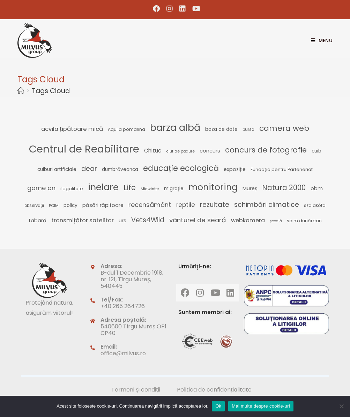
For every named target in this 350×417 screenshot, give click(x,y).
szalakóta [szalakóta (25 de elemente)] (315, 205)
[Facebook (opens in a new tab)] (156, 8)
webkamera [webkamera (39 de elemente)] (248, 220)
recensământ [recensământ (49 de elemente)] (149, 204)
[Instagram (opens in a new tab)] (169, 8)
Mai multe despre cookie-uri (261, 406)
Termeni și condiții (135, 390)
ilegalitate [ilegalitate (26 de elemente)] (71, 189)
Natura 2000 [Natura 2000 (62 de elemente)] (284, 188)
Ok (218, 406)
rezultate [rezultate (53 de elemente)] (214, 204)
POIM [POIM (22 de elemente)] (54, 205)
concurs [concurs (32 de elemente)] (210, 150)
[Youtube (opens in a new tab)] (194, 8)
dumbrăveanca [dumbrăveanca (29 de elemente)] (120, 169)
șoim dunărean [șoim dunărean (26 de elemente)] (304, 221)
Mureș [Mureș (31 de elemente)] (250, 188)
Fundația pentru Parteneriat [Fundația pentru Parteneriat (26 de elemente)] (282, 169)
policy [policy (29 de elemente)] (70, 205)
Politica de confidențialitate (214, 390)
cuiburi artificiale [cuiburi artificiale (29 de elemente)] (56, 169)
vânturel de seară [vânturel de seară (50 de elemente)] (197, 220)
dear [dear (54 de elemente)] (89, 168)
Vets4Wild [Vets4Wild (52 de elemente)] (147, 220)
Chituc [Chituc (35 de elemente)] (152, 150)
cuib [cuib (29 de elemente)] (316, 151)
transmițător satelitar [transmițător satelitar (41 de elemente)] (82, 220)
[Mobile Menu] (319, 40)
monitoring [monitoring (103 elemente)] (213, 187)
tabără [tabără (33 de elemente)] (37, 220)
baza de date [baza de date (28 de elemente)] (221, 129)
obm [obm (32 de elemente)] (317, 188)
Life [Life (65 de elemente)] (130, 188)
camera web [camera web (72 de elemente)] (284, 128)
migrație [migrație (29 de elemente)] (174, 188)
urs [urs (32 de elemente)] (122, 220)
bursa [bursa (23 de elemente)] (248, 129)
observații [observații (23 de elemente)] (34, 205)
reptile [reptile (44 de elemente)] (185, 205)
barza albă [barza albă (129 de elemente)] (175, 127)
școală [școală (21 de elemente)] (276, 221)
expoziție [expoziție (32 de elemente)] (235, 169)
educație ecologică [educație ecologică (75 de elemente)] (181, 168)
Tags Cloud (51, 91)
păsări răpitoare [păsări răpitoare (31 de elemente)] (103, 205)
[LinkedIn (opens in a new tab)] (182, 8)
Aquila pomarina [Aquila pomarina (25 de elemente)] (126, 129)
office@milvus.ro (123, 353)
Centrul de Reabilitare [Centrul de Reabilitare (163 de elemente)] (84, 149)
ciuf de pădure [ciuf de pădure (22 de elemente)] (180, 151)
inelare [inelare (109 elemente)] (103, 187)
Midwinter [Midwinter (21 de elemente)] (150, 189)
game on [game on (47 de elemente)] (41, 188)
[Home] (20, 91)
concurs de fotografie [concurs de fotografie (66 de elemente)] (266, 150)
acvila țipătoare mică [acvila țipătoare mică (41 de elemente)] (72, 129)
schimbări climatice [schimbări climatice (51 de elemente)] (266, 204)
